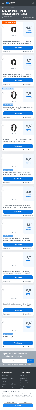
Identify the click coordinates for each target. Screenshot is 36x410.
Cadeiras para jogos (8, 387)
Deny (25, 402)
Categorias (23, 386)
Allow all (18, 405)
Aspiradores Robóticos (9, 384)
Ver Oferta (18, 48)
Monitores (5, 375)
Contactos (23, 375)
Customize (10, 402)
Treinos (4, 381)
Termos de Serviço (26, 383)
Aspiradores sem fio (8, 378)
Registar (30, 361)
